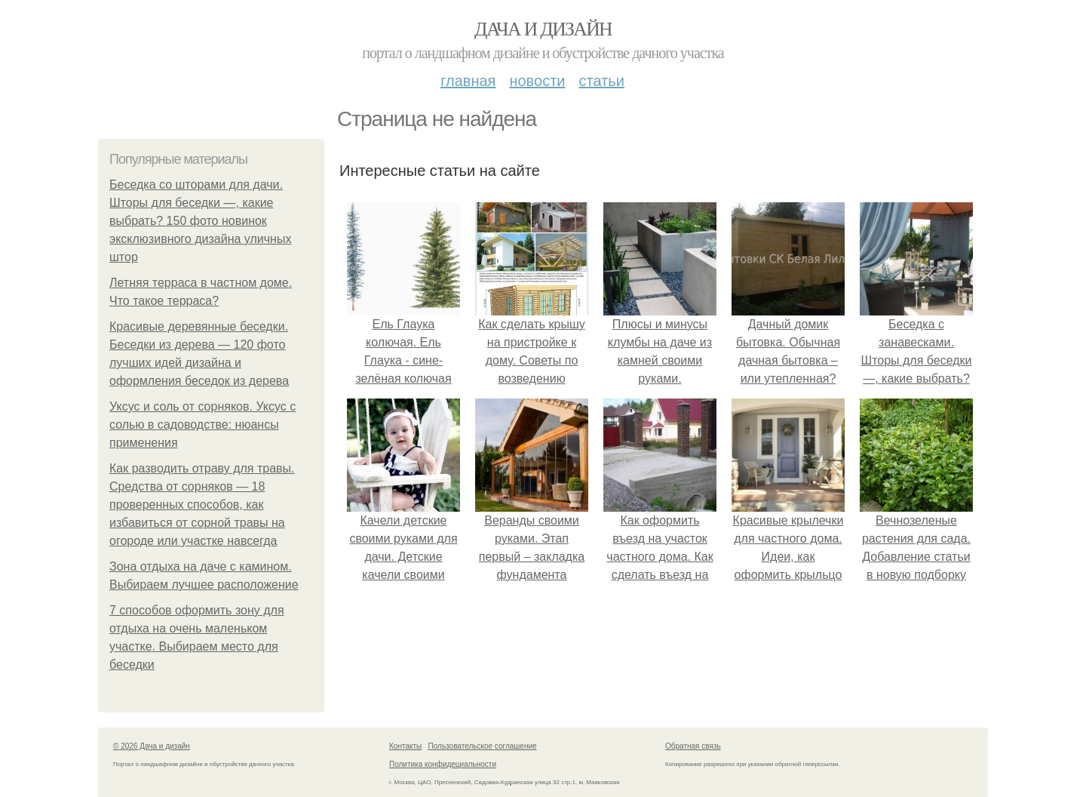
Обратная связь (693, 746)
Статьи (601, 80)
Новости (537, 80)
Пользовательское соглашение (482, 746)
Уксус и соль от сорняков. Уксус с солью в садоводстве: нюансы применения (202, 424)
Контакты (405, 746)
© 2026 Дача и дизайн (151, 746)
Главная (467, 80)
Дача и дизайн (543, 29)
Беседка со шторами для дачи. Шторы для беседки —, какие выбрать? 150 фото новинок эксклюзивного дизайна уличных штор (200, 220)
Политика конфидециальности (442, 764)
